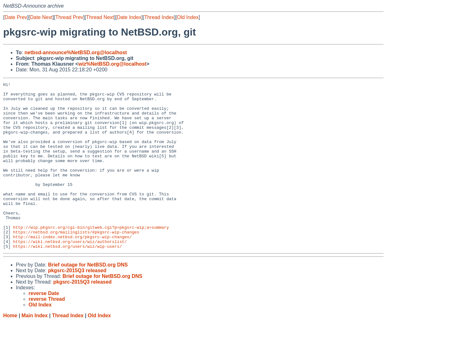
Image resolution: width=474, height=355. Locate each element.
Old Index (187, 17)
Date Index (129, 17)
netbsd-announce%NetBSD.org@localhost (75, 52)
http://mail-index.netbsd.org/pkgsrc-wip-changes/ (72, 268)
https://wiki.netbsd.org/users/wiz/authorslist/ (70, 274)
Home (10, 349)
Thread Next (100, 17)
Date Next (41, 17)
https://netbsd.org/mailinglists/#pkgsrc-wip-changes (76, 262)
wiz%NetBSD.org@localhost (112, 64)
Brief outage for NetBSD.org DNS (88, 298)
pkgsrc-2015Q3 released (77, 303)
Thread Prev (69, 17)
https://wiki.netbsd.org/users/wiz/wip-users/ (67, 279)
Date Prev (15, 17)
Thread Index (159, 17)
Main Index (35, 349)
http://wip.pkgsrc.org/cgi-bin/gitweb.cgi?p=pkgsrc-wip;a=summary (91, 257)
